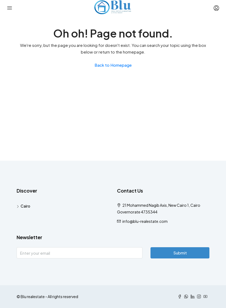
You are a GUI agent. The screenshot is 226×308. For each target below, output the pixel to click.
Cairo (25, 206)
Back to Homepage (113, 64)
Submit (180, 252)
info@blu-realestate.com (145, 221)
